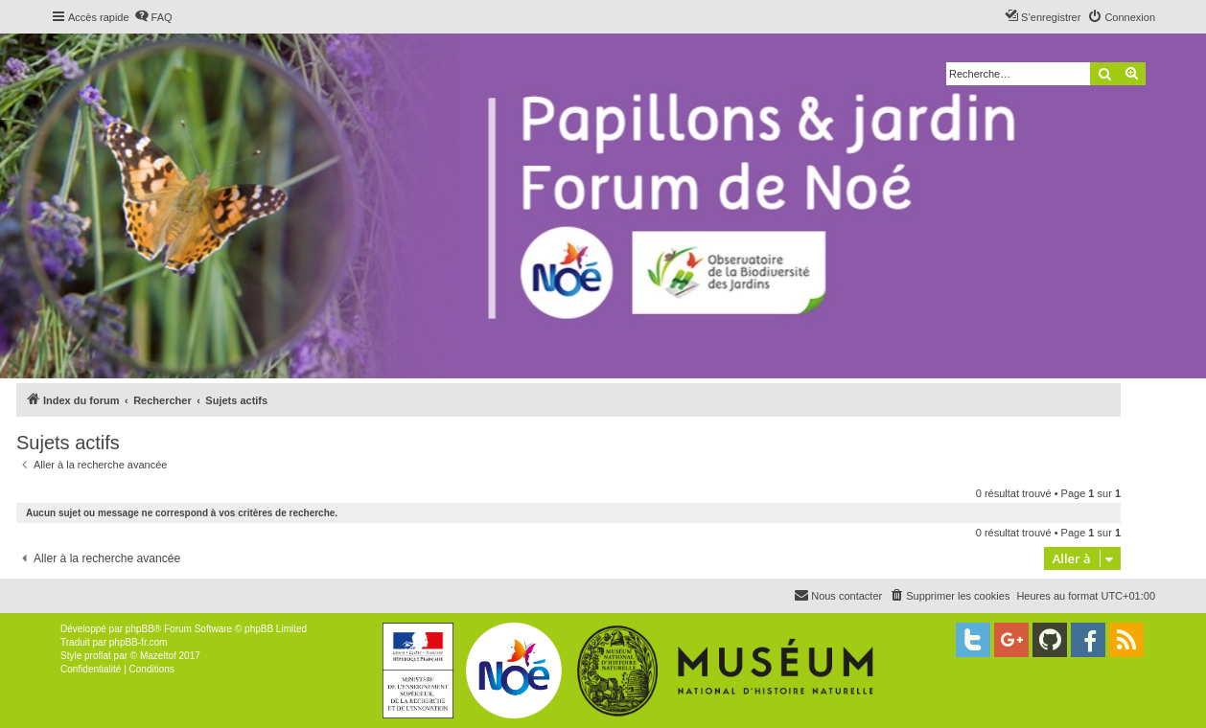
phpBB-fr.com (138, 642)
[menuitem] (153, 17)
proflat (97, 655)
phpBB (140, 629)
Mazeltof (158, 655)
